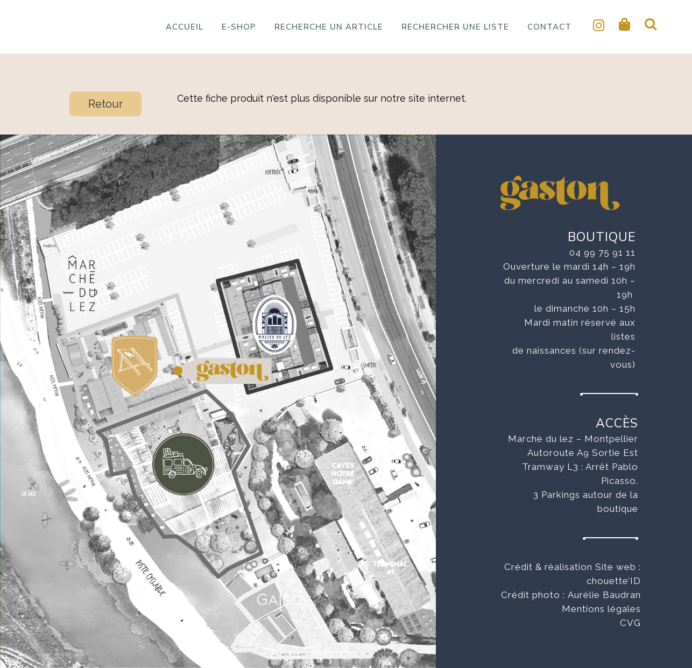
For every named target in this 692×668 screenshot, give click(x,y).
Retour (105, 103)
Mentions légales (601, 608)
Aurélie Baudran (604, 594)
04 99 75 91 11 (602, 252)
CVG (630, 622)
